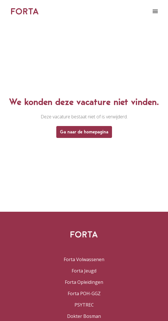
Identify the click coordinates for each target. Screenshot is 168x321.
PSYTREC (84, 305)
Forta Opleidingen (84, 282)
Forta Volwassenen (84, 259)
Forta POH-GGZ (84, 293)
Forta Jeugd (84, 271)
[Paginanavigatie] (155, 11)
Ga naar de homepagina (84, 132)
